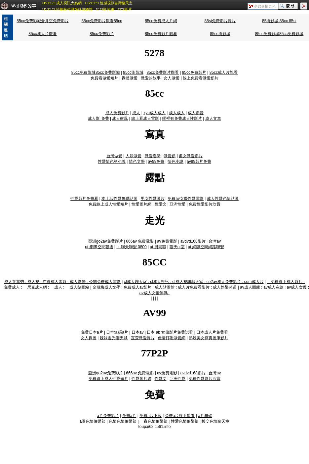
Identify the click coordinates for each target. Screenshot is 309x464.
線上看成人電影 (145, 118)
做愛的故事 (151, 78)
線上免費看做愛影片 (200, 78)
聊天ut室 (177, 247)
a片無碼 (205, 415)
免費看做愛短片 (104, 78)
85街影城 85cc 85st (279, 21)
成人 (136, 113)
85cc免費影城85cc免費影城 (279, 33)
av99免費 (156, 161)
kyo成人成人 (154, 113)
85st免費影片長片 (220, 21)
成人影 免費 (98, 118)
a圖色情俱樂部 (93, 421)
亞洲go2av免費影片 (105, 241)
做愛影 (169, 156)
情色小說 (175, 161)
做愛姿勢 (153, 156)
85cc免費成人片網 (161, 21)
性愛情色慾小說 (112, 161)
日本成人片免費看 (212, 332)
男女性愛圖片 (153, 198)
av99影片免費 (199, 161)
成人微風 (120, 118)
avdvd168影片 (193, 241)
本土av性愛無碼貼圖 (119, 198)
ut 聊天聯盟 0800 (131, 247)
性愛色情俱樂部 (185, 421)
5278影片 (124, 9)
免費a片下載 (150, 415)
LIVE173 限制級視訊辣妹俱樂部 (67, 9)
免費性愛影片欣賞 (204, 204)
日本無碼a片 (117, 332)
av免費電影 (167, 241)
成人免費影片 (117, 113)
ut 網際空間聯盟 (99, 247)
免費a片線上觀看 (180, 415)
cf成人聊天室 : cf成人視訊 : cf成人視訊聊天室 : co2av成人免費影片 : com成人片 (194, 281)
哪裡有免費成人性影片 (182, 118)
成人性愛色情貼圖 (223, 198)
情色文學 (137, 161)
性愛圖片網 (141, 204)
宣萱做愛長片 (143, 338)
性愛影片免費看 (84, 198)
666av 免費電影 (140, 241)
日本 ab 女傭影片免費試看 (170, 332)
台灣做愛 (114, 156)
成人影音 (196, 113)
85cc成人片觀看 (42, 33)
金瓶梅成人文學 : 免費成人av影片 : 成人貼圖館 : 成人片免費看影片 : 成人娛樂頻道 (165, 287)
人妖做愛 (133, 156)
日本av (138, 332)
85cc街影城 (220, 33)
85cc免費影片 (102, 33)
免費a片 (129, 415)
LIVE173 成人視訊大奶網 (62, 3)
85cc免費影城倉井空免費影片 (42, 21)
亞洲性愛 (177, 204)
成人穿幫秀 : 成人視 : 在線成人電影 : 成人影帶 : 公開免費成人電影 (62, 281)
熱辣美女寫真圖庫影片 (208, 338)
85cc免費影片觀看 (161, 33)
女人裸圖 (89, 338)
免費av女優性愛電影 (186, 198)
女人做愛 (171, 78)
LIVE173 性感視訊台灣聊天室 (108, 3)
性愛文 (161, 204)
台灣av (215, 241)
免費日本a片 (92, 332)
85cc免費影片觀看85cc (102, 21)
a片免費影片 (108, 415)
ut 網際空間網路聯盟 (206, 247)
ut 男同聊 (158, 247)
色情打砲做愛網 (171, 338)
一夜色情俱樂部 (154, 421)
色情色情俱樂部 (122, 421)
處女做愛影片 (191, 156)
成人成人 (177, 113)
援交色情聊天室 (215, 421)
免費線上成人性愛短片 (108, 204)
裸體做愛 (129, 78)
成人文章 (213, 118)
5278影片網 (105, 9)
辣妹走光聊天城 (114, 338)
